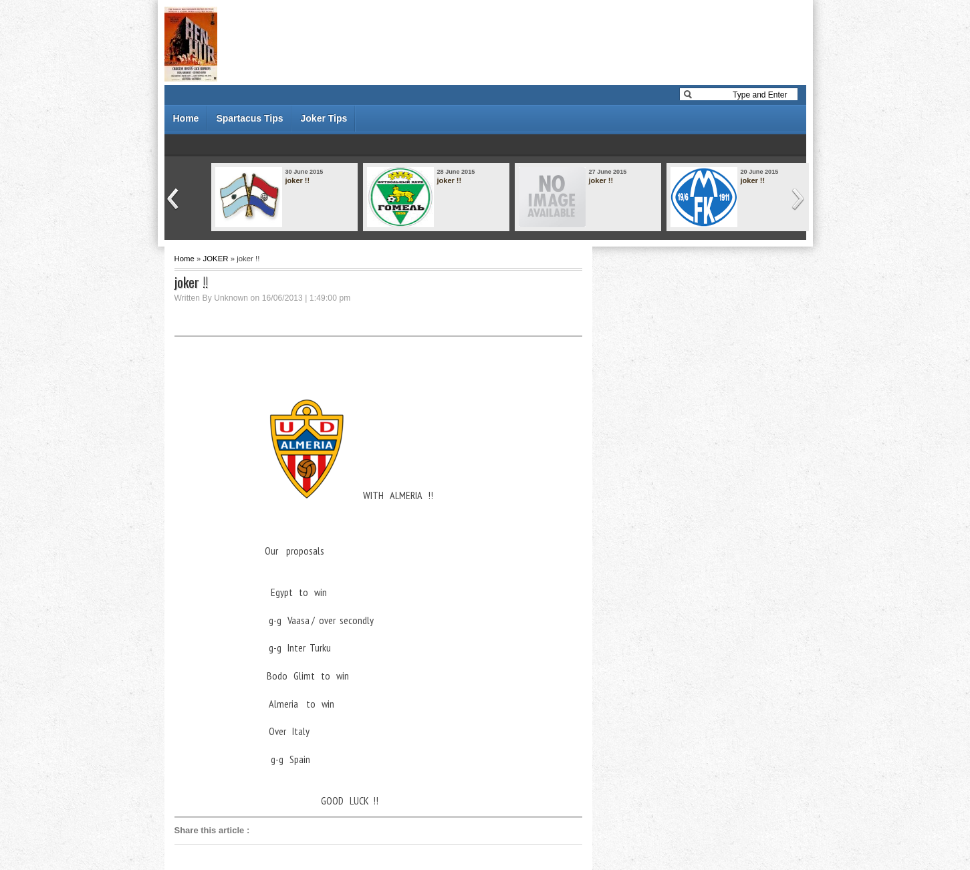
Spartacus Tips (249, 118)
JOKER (216, 259)
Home (186, 118)
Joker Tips (324, 118)
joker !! (297, 180)
